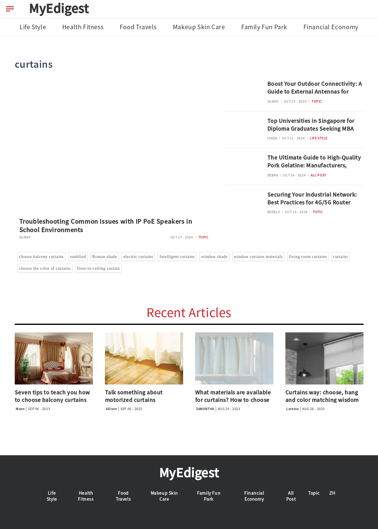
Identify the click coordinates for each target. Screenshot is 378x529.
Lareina (292, 408)
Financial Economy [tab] (330, 27)
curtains (340, 256)
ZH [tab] (332, 493)
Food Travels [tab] (138, 27)
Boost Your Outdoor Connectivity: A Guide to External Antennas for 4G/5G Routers (314, 91)
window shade (214, 256)
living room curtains (308, 256)
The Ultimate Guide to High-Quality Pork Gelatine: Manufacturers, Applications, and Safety (314, 165)
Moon (20, 408)
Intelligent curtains (177, 256)
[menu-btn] (10, 9)
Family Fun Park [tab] (264, 27)
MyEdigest (59, 8)
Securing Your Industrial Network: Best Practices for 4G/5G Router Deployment (312, 202)
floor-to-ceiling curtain (98, 268)
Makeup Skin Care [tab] (199, 27)
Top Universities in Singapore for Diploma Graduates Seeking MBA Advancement (311, 128)
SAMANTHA (205, 408)
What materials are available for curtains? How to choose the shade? (233, 400)
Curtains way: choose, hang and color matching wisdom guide (322, 400)
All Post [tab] (291, 496)
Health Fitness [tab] (82, 27)
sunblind (78, 256)
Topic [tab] (314, 493)
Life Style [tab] (33, 27)
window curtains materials (258, 256)
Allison (111, 408)
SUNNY (25, 237)
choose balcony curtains (41, 256)
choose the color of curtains (45, 268)
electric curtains (138, 256)
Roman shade (104, 256)
